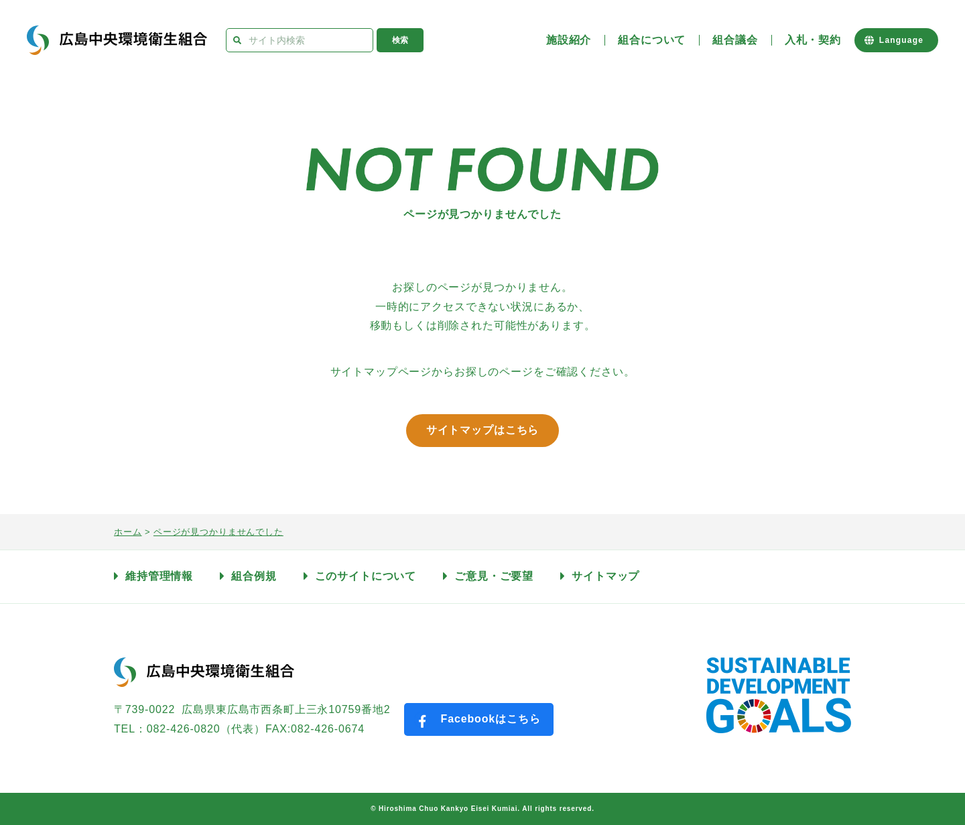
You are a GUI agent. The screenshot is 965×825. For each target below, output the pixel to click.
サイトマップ (605, 576)
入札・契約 (813, 40)
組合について (652, 40)
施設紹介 (568, 40)
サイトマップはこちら (482, 430)
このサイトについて (366, 576)
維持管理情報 (159, 576)
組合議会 (734, 40)
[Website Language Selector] (896, 40)
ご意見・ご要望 (493, 576)
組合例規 (253, 576)
